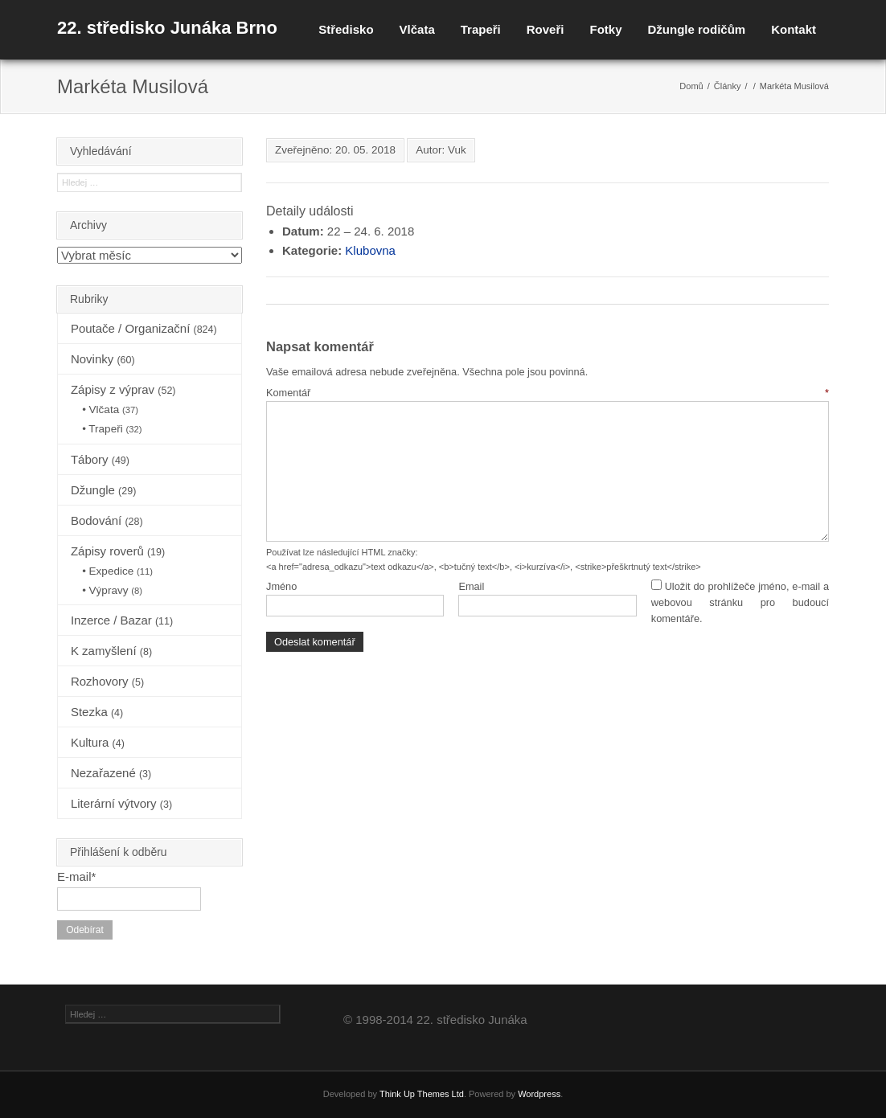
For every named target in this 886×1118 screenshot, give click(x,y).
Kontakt (793, 29)
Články (727, 86)
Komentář (547, 393)
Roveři (545, 29)
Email (471, 586)
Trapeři (481, 29)
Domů (691, 86)
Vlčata (417, 29)
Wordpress (539, 1094)
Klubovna (370, 250)
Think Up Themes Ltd (421, 1094)
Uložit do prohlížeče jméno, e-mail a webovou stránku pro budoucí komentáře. (740, 602)
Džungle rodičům (696, 29)
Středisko (345, 29)
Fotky (605, 29)
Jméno (281, 586)
